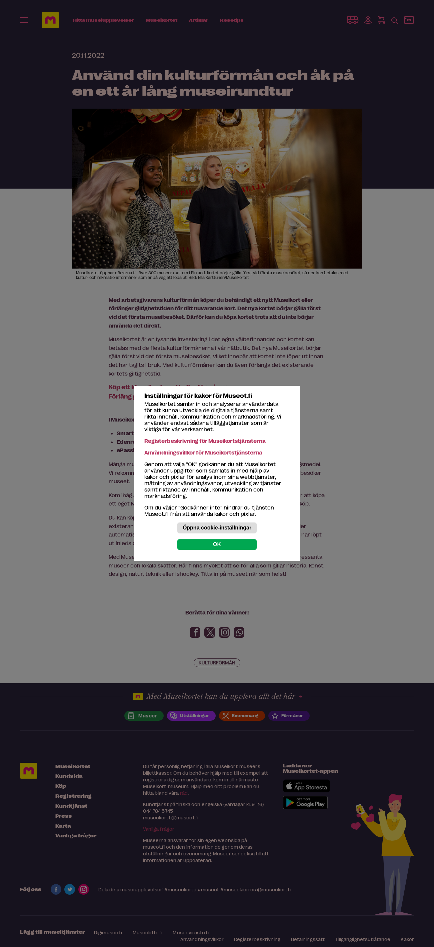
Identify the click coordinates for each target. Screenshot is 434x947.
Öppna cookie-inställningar (217, 528)
